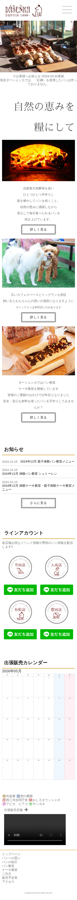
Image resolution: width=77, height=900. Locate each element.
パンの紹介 (9, 862)
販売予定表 (9, 877)
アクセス (8, 881)
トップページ (11, 854)
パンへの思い (11, 858)
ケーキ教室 (9, 869)
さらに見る (38, 503)
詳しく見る (38, 417)
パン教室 (8, 866)
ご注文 (6, 873)
